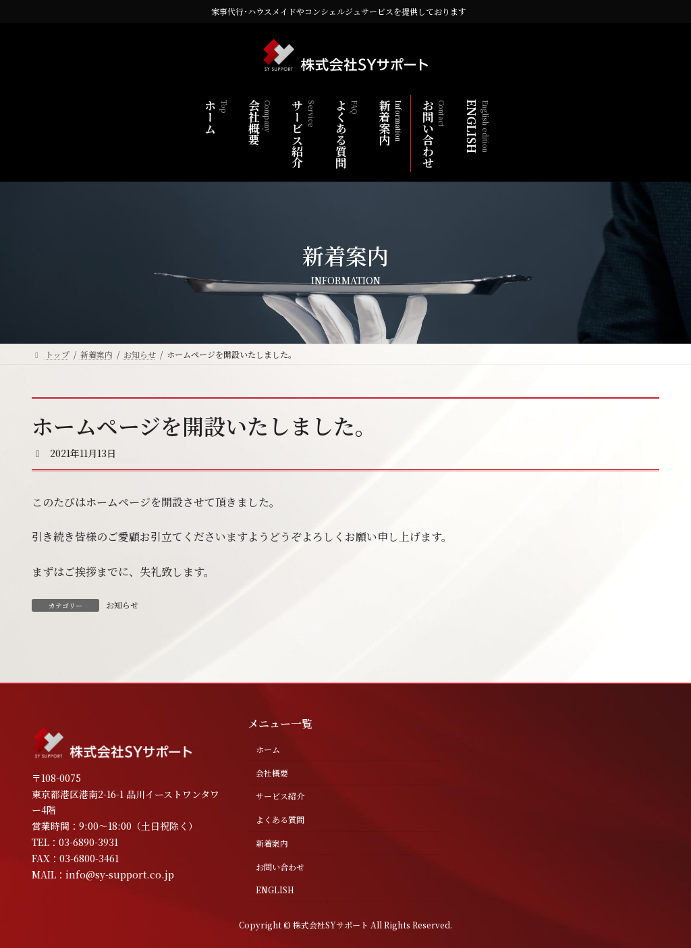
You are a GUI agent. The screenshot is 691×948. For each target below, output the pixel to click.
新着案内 (272, 843)
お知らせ (122, 604)
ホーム (268, 749)
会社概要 (272, 773)
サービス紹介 (280, 795)
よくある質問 (280, 819)
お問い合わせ (280, 866)
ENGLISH (275, 889)
